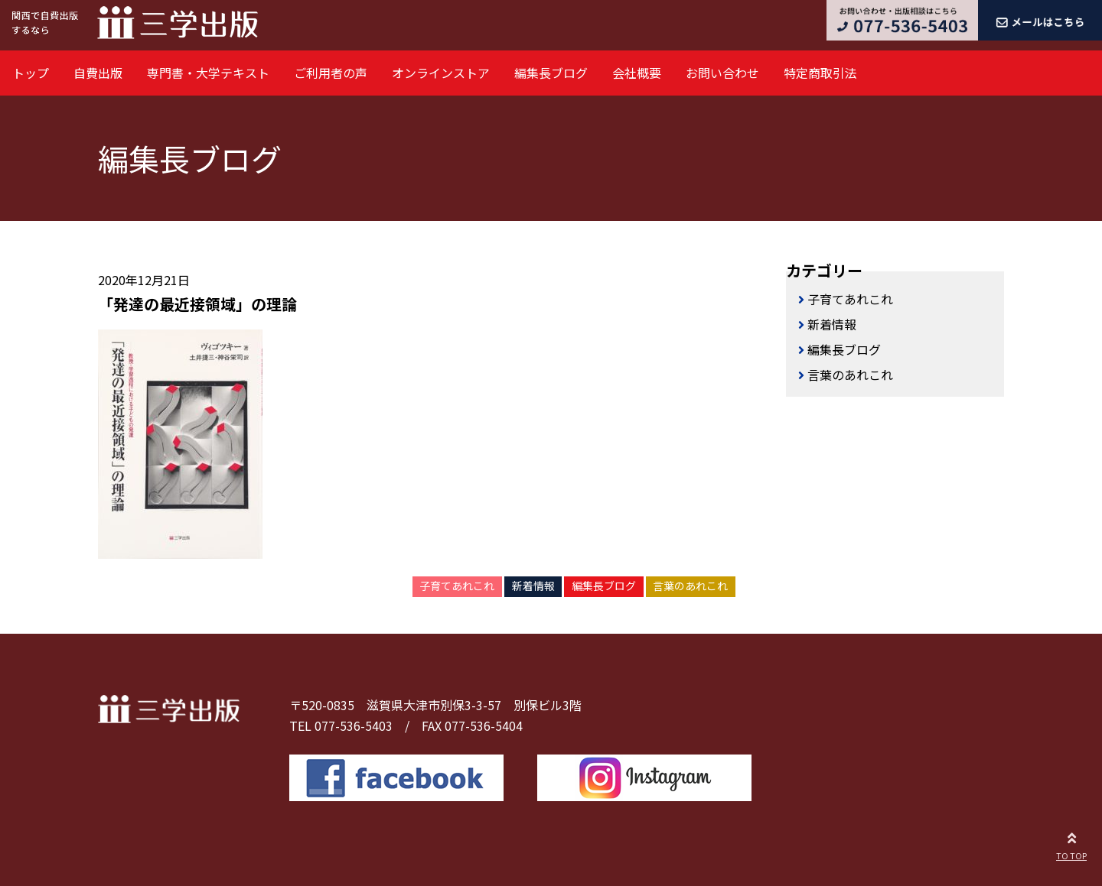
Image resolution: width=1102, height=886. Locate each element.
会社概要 (636, 72)
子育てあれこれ (456, 585)
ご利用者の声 (330, 72)
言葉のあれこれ (690, 585)
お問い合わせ (722, 72)
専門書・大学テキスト (208, 72)
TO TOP (1071, 844)
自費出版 (97, 72)
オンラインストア (441, 72)
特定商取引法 (820, 72)
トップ (30, 72)
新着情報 (533, 585)
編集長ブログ (551, 72)
